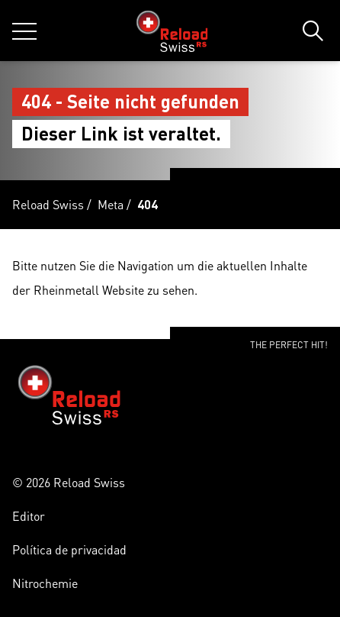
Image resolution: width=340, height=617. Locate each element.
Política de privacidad (69, 549)
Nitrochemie (45, 583)
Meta (110, 204)
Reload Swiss (48, 204)
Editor (28, 516)
